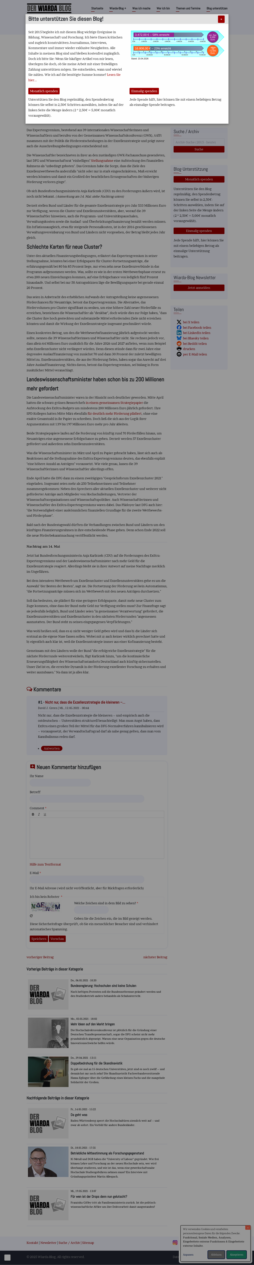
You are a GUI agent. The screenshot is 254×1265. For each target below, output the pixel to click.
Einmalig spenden (144, 91)
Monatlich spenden (44, 91)
